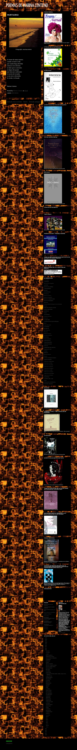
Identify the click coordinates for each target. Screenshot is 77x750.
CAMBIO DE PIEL (49, 676)
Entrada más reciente (14, 102)
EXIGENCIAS (46, 311)
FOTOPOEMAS (47, 314)
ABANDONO (48, 697)
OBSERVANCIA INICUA (50, 656)
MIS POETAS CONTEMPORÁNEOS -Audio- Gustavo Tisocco (49, 618)
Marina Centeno (46, 209)
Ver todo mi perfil (62, 632)
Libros (45, 323)
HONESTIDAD (48, 672)
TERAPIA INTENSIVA (48, 359)
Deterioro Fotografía (48, 297)
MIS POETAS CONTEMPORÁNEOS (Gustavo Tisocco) (48, 622)
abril (47, 722)
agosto (47, 716)
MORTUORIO (48, 706)
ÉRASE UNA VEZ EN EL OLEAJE (50, 307)
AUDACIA (47, 662)
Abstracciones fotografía (49, 283)
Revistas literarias (47, 354)
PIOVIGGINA (46, 337)
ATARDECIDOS (48, 700)
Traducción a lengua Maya (49, 361)
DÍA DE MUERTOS (49, 655)
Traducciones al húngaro (48, 368)
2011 (46, 733)
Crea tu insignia (46, 210)
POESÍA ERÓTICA (47, 340)
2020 (46, 642)
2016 (46, 648)
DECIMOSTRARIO (49, 668)
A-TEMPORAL (46, 281)
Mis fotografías (47, 330)
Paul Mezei (46, 627)
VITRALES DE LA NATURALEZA (49, 382)
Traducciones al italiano (48, 371)
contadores (9, 743)
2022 (46, 639)
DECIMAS (15, 93)
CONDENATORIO (49, 711)
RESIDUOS (46, 352)
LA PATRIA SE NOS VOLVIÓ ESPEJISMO (51, 321)
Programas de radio (47, 349)
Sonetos (45, 356)
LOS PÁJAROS (46, 326)
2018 (46, 645)
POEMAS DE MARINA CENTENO (27, 5)
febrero (47, 725)
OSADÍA (47, 707)
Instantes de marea (47, 316)
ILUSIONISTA (48, 659)
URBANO (47, 686)
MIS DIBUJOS (46, 328)
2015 (46, 649)
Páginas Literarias (47, 333)
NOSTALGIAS (48, 710)
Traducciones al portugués (49, 373)
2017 (46, 646)
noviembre (48, 652)
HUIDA (47, 687)
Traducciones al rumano (48, 375)
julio (47, 718)
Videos (45, 380)
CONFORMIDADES (47, 288)
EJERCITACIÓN (48, 690)
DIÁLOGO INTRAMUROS (48, 300)
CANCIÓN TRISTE (49, 704)
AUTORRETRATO (49, 694)
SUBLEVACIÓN (48, 683)
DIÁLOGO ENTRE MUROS (50, 666)
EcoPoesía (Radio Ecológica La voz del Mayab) (53, 304)
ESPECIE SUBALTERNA (48, 309)
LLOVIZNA (48, 680)
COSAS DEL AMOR (49, 701)
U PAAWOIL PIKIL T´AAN (48, 378)
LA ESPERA (48, 703)
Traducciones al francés (48, 366)
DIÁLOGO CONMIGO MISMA (51, 665)
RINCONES (48, 669)
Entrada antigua (34, 102)
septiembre (48, 715)
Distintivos (46, 302)
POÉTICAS (46, 345)
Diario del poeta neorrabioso (49, 612)
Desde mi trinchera (47, 295)
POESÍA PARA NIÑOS (48, 342)
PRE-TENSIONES (49, 693)
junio (47, 719)
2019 (46, 643)
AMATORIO (46, 285)
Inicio (25, 102)
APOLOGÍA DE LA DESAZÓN (51, 658)
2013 (46, 730)
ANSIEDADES (48, 696)
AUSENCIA (48, 713)
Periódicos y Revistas (48, 335)
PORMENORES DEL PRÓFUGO (49, 347)
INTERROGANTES (49, 677)
